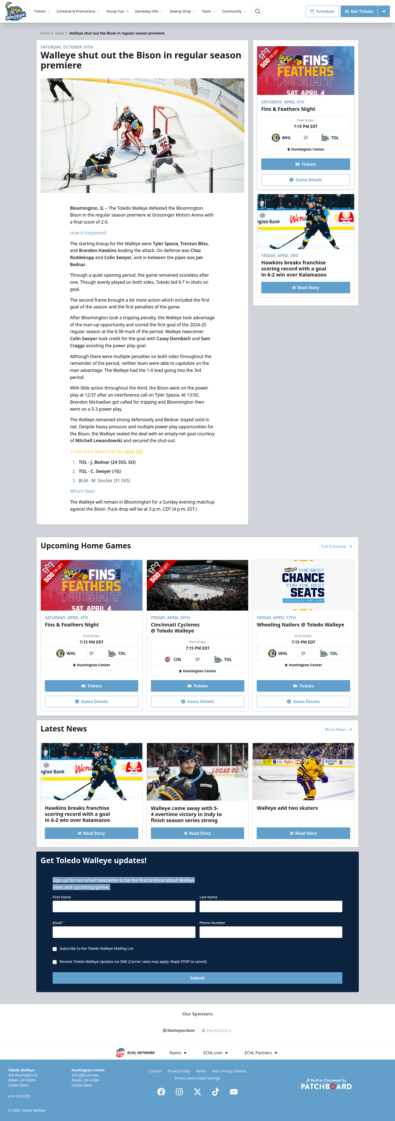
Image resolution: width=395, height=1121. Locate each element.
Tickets (42, 11)
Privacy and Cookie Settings (197, 1078)
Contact (155, 1071)
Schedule (322, 11)
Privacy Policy (179, 1071)
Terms (201, 1071)
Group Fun (117, 11)
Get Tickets (359, 11)
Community (234, 11)
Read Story (305, 287)
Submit (197, 978)
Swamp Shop (183, 11)
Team (209, 11)
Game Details (305, 180)
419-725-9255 (19, 1096)
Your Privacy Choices (229, 1071)
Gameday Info (149, 11)
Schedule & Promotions (78, 11)
